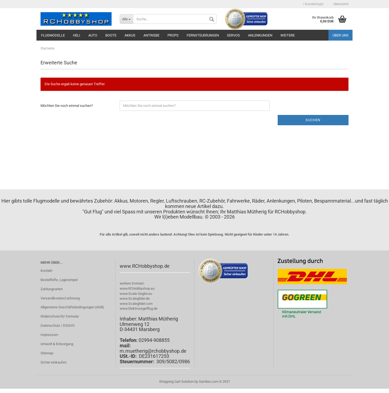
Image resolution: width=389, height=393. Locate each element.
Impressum (49, 335)
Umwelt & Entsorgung (57, 344)
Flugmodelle (53, 35)
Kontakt (46, 271)
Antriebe (151, 35)
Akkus (130, 35)
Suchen (313, 120)
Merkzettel (340, 4)
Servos (233, 35)
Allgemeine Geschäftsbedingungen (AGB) (72, 307)
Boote (110, 35)
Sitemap (47, 353)
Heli (76, 35)
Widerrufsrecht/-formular (60, 316)
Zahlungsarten (52, 289)
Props (173, 35)
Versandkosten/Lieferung (60, 298)
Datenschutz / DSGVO (58, 325)
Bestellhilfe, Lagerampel (59, 280)
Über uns (340, 35)
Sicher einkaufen (53, 362)
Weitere (287, 35)
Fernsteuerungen (203, 35)
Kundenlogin (313, 4)
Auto (92, 35)
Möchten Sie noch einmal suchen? (67, 106)
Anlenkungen (260, 35)
